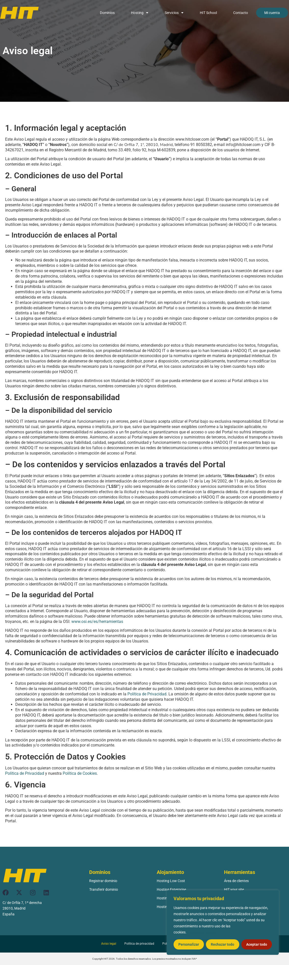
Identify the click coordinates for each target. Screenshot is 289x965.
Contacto (240, 13)
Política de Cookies (80, 773)
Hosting (139, 12)
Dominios (107, 13)
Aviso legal (108, 943)
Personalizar (188, 944)
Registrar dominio (103, 881)
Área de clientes (236, 881)
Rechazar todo (222, 944)
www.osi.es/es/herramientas (97, 621)
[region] (223, 922)
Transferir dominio (103, 889)
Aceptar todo (256, 944)
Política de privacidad (139, 943)
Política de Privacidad (146, 694)
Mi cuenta (272, 13)
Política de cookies (202, 932)
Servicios (174, 12)
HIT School (208, 13)
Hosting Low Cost (171, 881)
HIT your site (234, 889)
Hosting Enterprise (171, 889)
